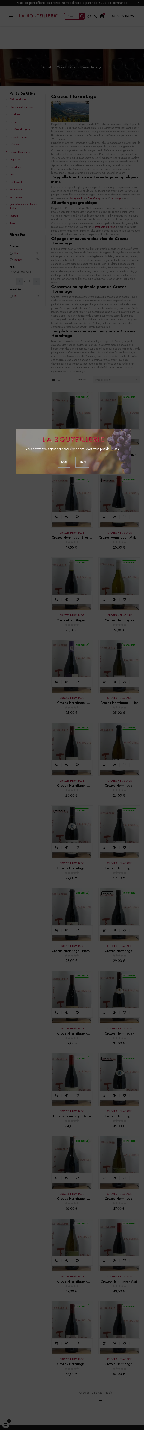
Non (82, 462)
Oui (64, 462)
